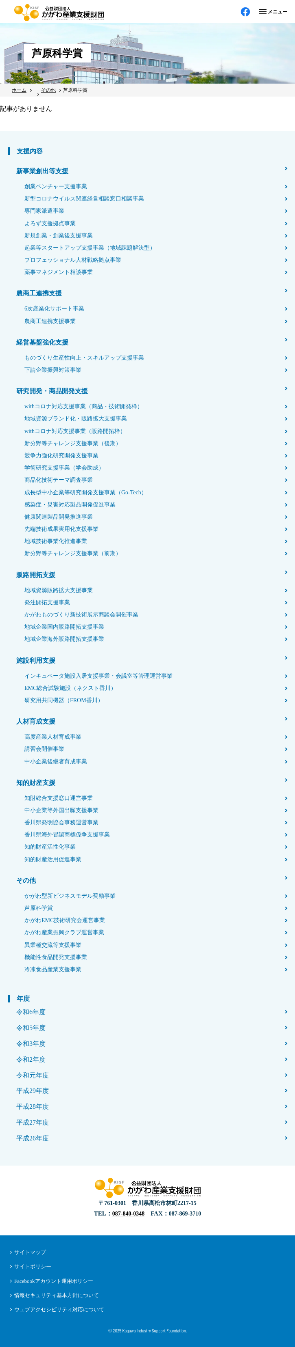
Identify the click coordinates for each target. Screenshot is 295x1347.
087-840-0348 (128, 1214)
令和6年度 (31, 1012)
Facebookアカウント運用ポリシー (53, 1281)
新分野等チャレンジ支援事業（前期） (72, 553)
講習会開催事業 (44, 749)
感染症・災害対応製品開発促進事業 (70, 505)
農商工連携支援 (39, 293)
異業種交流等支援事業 (52, 945)
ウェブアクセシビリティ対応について (59, 1309)
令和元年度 (32, 1075)
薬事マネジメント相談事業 (58, 272)
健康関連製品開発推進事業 (58, 517)
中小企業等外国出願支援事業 (61, 810)
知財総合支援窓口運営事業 (58, 798)
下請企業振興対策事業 (52, 370)
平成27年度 (32, 1122)
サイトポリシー (32, 1266)
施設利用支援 (35, 660)
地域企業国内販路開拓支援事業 (64, 627)
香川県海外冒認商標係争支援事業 (67, 835)
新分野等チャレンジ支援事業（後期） (72, 443)
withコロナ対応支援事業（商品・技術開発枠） (83, 406)
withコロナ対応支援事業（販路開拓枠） (75, 431)
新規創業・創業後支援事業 (58, 236)
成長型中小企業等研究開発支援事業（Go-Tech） (85, 492)
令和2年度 (31, 1059)
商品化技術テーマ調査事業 (58, 480)
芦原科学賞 (38, 908)
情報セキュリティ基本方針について (56, 1295)
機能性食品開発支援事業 (55, 957)
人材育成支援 (35, 721)
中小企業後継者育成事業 (55, 762)
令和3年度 (31, 1043)
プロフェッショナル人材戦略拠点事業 (72, 260)
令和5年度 (31, 1027)
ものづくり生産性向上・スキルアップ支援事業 (84, 358)
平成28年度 (32, 1106)
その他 (26, 880)
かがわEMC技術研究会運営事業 (64, 920)
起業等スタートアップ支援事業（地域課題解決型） (89, 248)
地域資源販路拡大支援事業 (58, 590)
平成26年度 (32, 1138)
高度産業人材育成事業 (52, 737)
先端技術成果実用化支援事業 (61, 529)
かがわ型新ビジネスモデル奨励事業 (70, 896)
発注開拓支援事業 (47, 602)
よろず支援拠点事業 (50, 223)
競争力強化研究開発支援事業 (61, 456)
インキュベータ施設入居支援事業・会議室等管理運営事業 (98, 676)
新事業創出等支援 (42, 171)
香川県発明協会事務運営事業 (61, 822)
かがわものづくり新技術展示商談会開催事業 (81, 615)
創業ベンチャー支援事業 (55, 186)
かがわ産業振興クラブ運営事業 (64, 932)
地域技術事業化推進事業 (55, 541)
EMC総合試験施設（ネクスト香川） (70, 688)
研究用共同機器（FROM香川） (63, 700)
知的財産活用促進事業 (52, 859)
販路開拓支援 (35, 574)
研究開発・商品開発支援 (52, 391)
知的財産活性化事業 (50, 847)
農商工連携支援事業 (50, 321)
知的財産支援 (35, 782)
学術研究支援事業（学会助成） (64, 468)
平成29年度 (32, 1090)
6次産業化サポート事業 (54, 309)
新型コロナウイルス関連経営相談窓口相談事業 (84, 199)
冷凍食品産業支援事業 (52, 969)
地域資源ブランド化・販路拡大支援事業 (75, 419)
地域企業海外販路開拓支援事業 (64, 639)
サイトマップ (30, 1252)
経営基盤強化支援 (42, 342)
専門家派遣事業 (44, 211)
